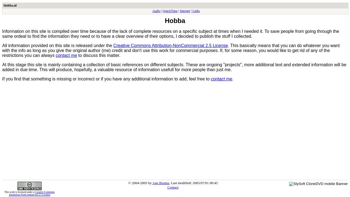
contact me (66, 55)
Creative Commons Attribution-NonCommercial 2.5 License (170, 45)
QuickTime (170, 11)
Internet (185, 11)
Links (196, 11)
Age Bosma (160, 183)
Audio (156, 11)
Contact (173, 187)
